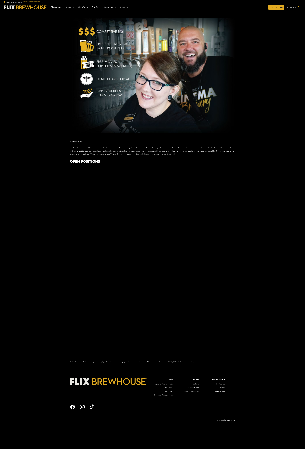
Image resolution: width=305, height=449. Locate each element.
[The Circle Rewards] (191, 391)
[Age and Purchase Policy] (164, 384)
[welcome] (293, 7)
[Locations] (110, 7)
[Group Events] (194, 387)
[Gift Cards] (83, 7)
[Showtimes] (56, 7)
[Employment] (220, 391)
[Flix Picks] (96, 7)
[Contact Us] (220, 384)
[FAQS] (222, 387)
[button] (152, 75)
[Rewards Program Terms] (163, 395)
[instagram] (82, 407)
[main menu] (90, 7)
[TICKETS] (276, 7)
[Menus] (69, 7)
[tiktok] (92, 407)
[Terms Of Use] (168, 387)
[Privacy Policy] (168, 391)
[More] (124, 7)
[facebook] (72, 407)
